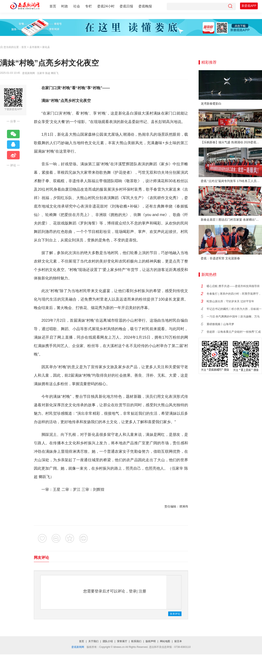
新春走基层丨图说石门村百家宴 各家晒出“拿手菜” (231, 219)
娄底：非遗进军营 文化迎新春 (220, 258)
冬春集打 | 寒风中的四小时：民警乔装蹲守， (234, 293)
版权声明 (151, 641)
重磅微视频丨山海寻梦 (220, 324)
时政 (64, 6)
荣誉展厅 (122, 641)
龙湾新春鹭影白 (211, 103)
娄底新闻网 (28, 73)
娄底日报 (126, 6)
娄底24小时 (106, 6)
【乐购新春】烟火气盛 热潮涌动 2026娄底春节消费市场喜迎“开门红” (231, 142)
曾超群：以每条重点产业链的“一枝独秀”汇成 (234, 331)
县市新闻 (34, 47)
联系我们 (136, 641)
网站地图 (165, 641)
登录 (132, 591)
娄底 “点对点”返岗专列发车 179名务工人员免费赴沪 (231, 181)
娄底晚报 (145, 6)
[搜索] (230, 6)
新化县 (46, 47)
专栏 (88, 6)
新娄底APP (249, 5)
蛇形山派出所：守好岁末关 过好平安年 (230, 301)
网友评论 (41, 557)
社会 (76, 6)
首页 (52, 6)
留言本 (178, 641)
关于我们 (93, 641)
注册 (142, 591)
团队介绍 (108, 641)
